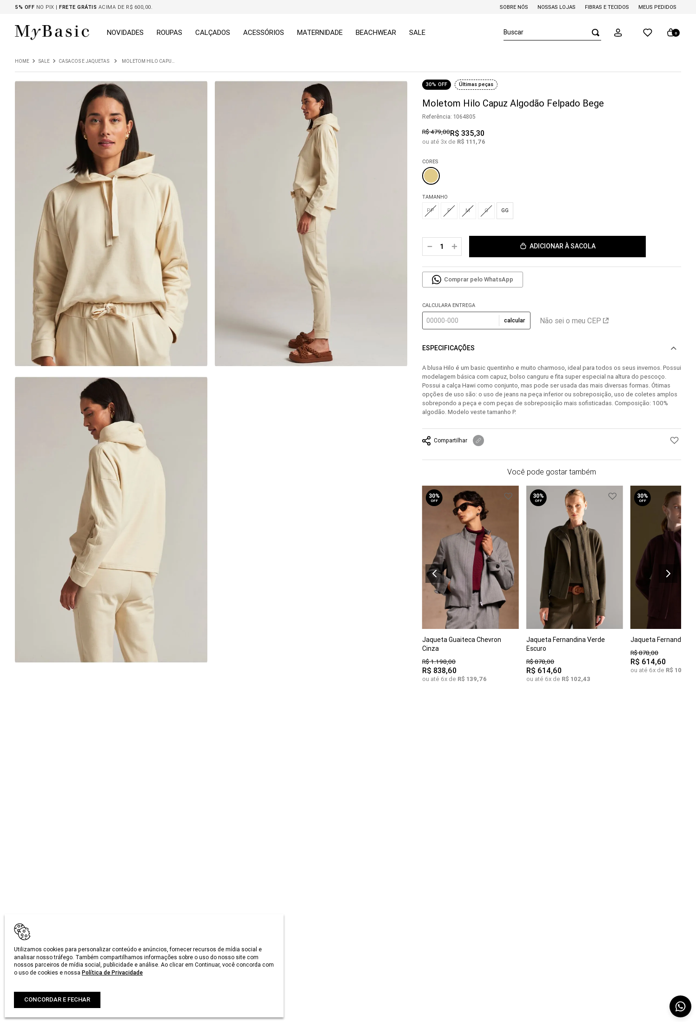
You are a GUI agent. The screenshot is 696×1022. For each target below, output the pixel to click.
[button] (624, 32)
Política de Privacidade (112, 972)
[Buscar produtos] (592, 32)
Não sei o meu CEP (574, 320)
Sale (44, 61)
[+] (454, 246)
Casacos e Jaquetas (84, 61)
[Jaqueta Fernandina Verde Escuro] (574, 591)
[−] (430, 246)
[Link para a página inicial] (22, 61)
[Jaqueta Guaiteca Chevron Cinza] (470, 591)
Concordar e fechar (57, 999)
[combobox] (552, 32)
